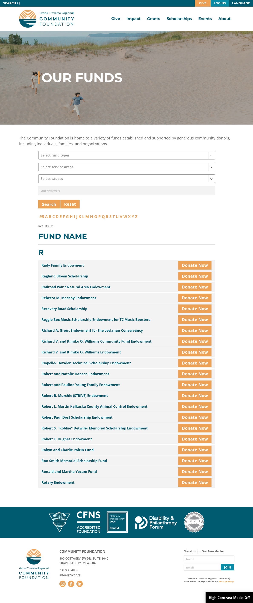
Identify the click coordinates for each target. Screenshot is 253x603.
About (224, 18)
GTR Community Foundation (46, 19)
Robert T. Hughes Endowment (66, 439)
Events (205, 18)
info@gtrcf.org (69, 575)
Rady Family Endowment (62, 265)
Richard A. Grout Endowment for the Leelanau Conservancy (92, 330)
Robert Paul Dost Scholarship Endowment (77, 417)
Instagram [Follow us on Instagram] (62, 584)
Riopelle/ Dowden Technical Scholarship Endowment (86, 363)
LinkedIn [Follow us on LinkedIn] (79, 584)
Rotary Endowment (57, 482)
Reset (70, 204)
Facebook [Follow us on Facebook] (71, 584)
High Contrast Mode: (229, 597)
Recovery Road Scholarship (64, 308)
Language (241, 3)
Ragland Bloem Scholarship (64, 276)
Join (227, 567)
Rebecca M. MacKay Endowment (68, 298)
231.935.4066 (68, 570)
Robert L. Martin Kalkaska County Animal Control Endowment (94, 406)
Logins (220, 3)
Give (202, 3)
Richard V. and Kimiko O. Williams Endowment (81, 352)
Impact (133, 18)
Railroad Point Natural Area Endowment (75, 287)
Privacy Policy (226, 581)
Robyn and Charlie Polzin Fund (67, 450)
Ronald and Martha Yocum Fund (69, 471)
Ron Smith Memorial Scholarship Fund (74, 460)
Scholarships (179, 18)
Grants (153, 18)
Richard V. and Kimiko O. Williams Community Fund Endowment (96, 341)
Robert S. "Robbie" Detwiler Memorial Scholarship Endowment (94, 428)
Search (9, 3)
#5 (41, 216)
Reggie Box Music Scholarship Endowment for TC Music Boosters (95, 319)
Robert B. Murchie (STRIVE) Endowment (74, 395)
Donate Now (195, 265)
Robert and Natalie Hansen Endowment (75, 374)
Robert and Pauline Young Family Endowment (80, 384)
